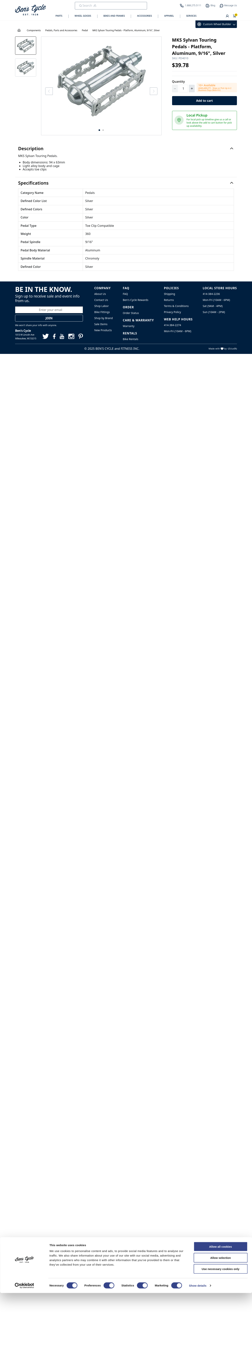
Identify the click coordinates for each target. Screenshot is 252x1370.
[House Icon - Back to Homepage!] (19, 30)
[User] (227, 16)
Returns (169, 306)
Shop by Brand (103, 324)
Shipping (169, 300)
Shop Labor (101, 312)
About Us (100, 300)
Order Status (131, 319)
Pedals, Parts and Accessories (61, 30)
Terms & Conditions (176, 312)
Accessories (144, 15)
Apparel (169, 15)
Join (49, 324)
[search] (108, 5)
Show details (198, 1362)
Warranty (129, 332)
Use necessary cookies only (220, 1345)
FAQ (125, 300)
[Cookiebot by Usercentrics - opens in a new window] (24, 1362)
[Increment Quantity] (192, 88)
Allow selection (220, 1334)
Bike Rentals (130, 345)
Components (34, 30)
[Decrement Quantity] (175, 88)
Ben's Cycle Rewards (135, 306)
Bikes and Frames (114, 15)
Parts (58, 15)
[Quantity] (183, 88)
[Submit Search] (80, 5)
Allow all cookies (220, 1323)
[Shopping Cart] (234, 16)
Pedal (85, 30)
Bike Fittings (102, 318)
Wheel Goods (83, 15)
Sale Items (100, 330)
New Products (103, 336)
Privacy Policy (172, 318)
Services (191, 15)
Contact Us (101, 306)
